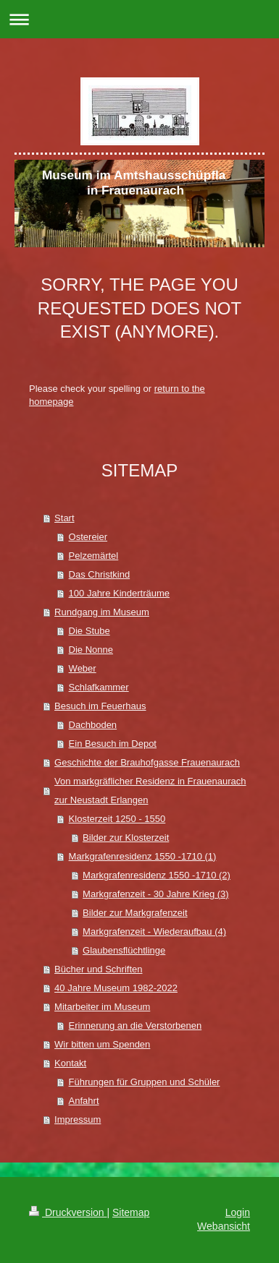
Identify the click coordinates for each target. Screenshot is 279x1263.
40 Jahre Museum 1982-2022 (116, 987)
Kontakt (70, 1063)
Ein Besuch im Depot (113, 743)
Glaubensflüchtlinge (124, 950)
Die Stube (89, 630)
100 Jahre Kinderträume (119, 593)
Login (237, 1212)
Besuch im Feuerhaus (100, 706)
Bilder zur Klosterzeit (126, 837)
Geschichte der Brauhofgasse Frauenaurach (147, 762)
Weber (82, 668)
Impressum (77, 1119)
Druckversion (68, 1212)
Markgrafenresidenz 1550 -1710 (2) (156, 875)
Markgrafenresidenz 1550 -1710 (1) (143, 856)
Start (64, 518)
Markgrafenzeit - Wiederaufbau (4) (154, 931)
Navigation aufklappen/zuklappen (139, 19)
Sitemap (130, 1212)
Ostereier (88, 536)
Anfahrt (84, 1100)
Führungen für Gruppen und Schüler (144, 1081)
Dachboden (93, 724)
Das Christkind (99, 574)
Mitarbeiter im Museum (102, 1006)
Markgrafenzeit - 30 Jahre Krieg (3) (156, 894)
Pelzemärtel (94, 555)
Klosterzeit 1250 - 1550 (117, 818)
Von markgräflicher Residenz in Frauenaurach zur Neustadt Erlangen (150, 790)
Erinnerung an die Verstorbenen (135, 1025)
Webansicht (223, 1226)
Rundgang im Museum (101, 612)
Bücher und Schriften (98, 969)
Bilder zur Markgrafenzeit (135, 912)
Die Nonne (91, 649)
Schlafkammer (99, 687)
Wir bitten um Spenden (102, 1044)
